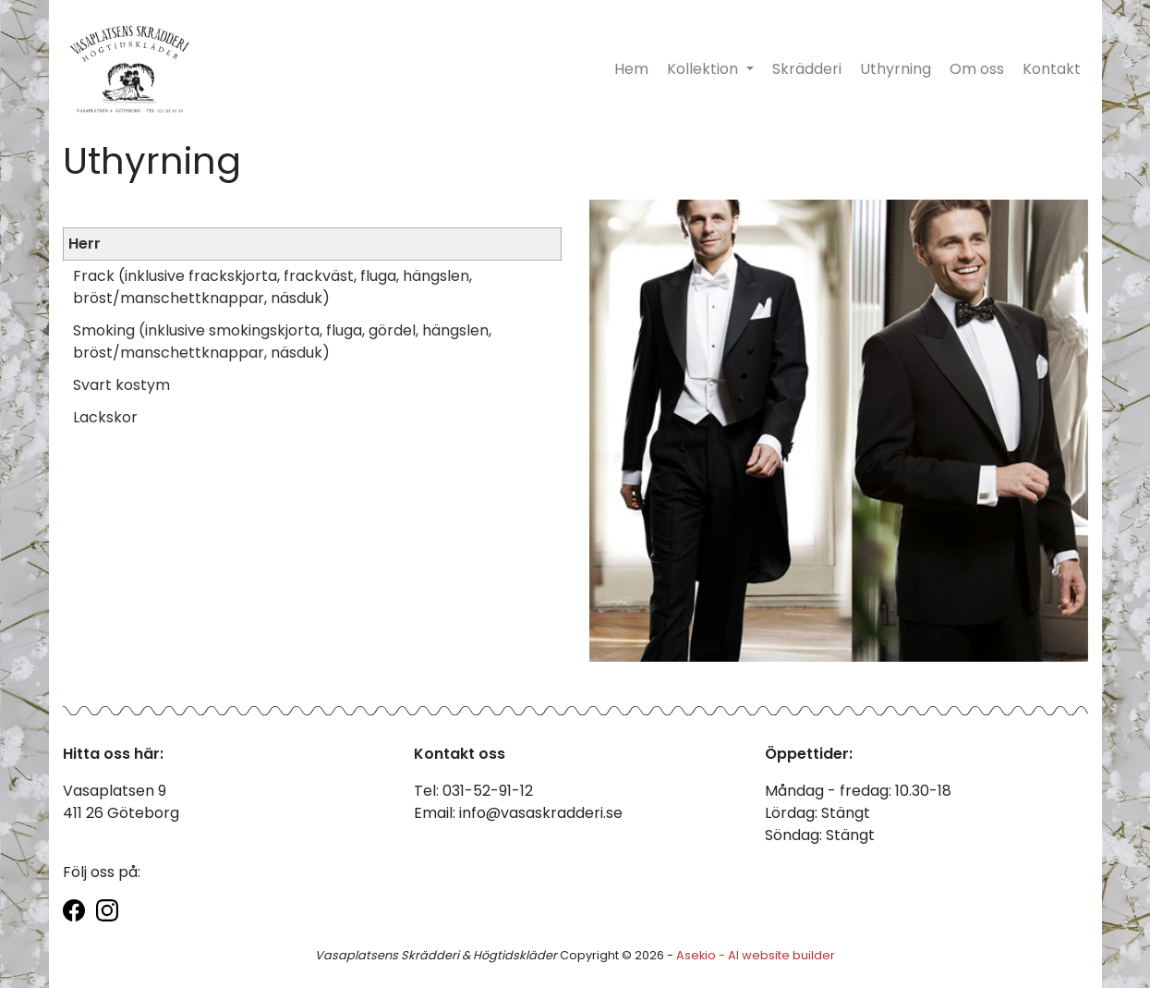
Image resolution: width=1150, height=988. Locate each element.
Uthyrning (895, 68)
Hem (631, 68)
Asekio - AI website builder (755, 955)
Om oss (977, 68)
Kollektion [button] (704, 68)
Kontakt (1052, 68)
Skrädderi (806, 68)
